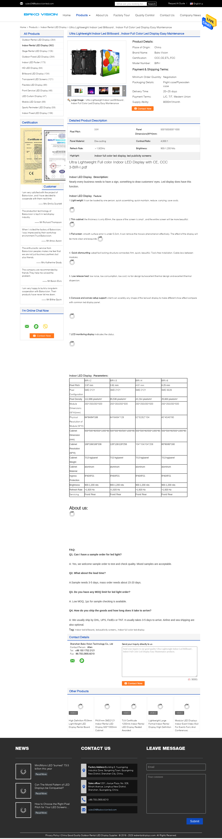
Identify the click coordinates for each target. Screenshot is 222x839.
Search (152, 4)
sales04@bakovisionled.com (39, 3)
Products (82, 15)
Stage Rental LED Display (34, 51)
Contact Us (167, 15)
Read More (41, 774)
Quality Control (144, 15)
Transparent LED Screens (34, 79)
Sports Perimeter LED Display (36, 107)
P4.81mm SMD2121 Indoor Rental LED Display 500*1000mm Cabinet (106, 725)
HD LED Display (30, 68)
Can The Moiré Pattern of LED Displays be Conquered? (52, 786)
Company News (190, 15)
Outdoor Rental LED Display (36, 39)
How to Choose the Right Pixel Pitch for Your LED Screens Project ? (52, 805)
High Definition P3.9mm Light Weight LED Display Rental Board (80, 723)
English (198, 3)
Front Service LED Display (35, 90)
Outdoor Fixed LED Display (35, 56)
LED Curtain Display (32, 96)
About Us (102, 15)
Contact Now (144, 108)
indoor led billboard (84, 629)
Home (67, 15)
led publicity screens (106, 629)
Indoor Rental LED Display (54, 27)
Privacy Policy (52, 835)
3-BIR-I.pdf (78, 167)
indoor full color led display (131, 629)
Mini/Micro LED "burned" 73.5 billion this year (52, 767)
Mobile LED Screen (31, 101)
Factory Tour (122, 15)
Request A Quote (176, 3)
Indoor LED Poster (31, 62)
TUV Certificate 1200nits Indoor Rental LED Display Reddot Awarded (133, 725)
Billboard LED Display (33, 73)
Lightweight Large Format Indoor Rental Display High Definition (159, 723)
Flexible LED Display (32, 84)
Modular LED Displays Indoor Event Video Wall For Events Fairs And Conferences (187, 725)
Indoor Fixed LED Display (34, 113)
